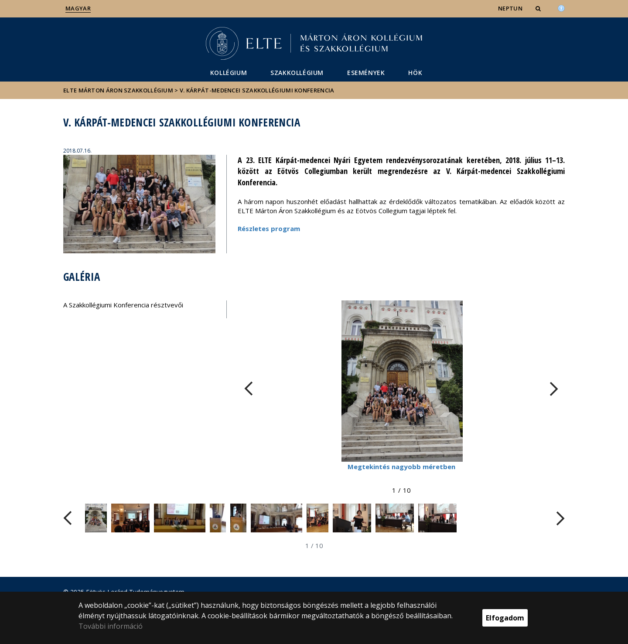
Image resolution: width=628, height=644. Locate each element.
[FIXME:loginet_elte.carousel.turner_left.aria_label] (248, 389)
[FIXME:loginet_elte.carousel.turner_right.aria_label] (554, 389)
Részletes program (269, 228)
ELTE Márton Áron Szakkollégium (118, 90)
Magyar (78, 8)
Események (366, 72)
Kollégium (228, 72)
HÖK (415, 72)
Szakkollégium (297, 72)
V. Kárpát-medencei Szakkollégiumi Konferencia (257, 90)
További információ (110, 626)
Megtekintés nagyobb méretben (401, 466)
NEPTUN (510, 8)
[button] (539, 8)
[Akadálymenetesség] (561, 7)
